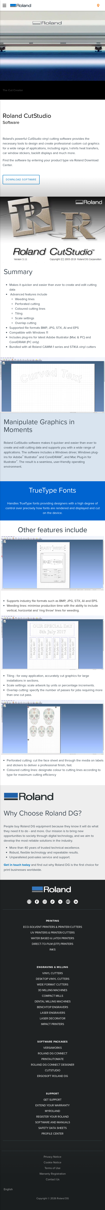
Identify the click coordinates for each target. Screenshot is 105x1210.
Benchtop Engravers (52, 1007)
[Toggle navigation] (4, 5)
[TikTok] (52, 901)
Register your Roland (52, 1116)
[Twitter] (60, 901)
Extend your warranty (52, 1105)
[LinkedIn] (76, 901)
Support (52, 1094)
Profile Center (52, 1133)
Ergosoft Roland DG (52, 1076)
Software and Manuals (52, 1122)
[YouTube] (68, 901)
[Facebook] (37, 901)
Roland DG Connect (52, 1053)
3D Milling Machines (52, 990)
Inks (52, 949)
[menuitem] (98, 5)
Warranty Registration (52, 1174)
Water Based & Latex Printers (52, 938)
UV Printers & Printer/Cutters (52, 932)
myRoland (52, 1111)
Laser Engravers (52, 1013)
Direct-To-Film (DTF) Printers (52, 944)
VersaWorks (52, 1048)
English (8, 1189)
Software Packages (52, 1042)
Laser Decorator (52, 1018)
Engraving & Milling (52, 967)
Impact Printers (52, 1024)
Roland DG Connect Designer (52, 1065)
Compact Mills (52, 996)
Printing (52, 921)
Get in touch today (17, 864)
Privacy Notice (52, 1157)
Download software (21, 179)
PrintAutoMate (52, 1059)
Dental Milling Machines (53, 1001)
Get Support (52, 1100)
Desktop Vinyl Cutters (52, 979)
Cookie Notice (52, 1162)
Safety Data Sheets (52, 1128)
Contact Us (52, 1179)
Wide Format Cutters (52, 984)
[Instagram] (45, 901)
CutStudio (52, 1070)
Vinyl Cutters (52, 973)
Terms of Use (52, 1168)
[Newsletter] (29, 901)
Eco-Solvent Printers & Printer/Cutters (52, 927)
